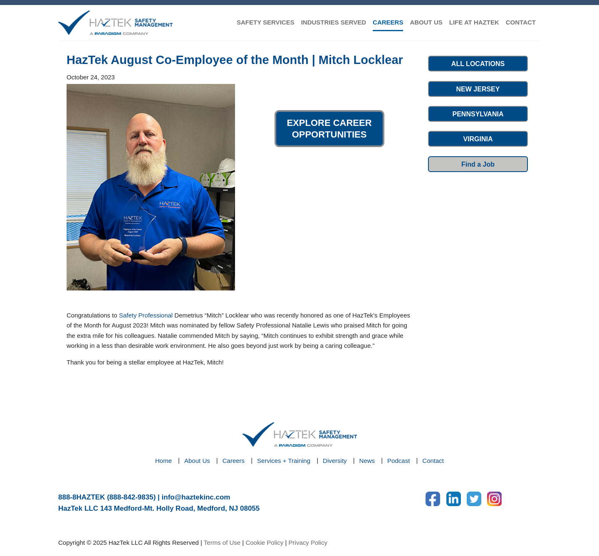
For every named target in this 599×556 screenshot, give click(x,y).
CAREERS (388, 22)
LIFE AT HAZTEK (474, 22)
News (367, 460)
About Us (197, 460)
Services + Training (283, 460)
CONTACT (521, 22)
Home (163, 460)
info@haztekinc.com (196, 497)
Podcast (398, 460)
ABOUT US (426, 22)
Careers (234, 460)
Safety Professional (146, 315)
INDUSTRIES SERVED (333, 22)
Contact (433, 460)
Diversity (335, 460)
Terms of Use (222, 542)
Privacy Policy (308, 542)
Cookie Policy (264, 542)
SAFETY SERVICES (266, 22)
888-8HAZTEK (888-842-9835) (107, 497)
